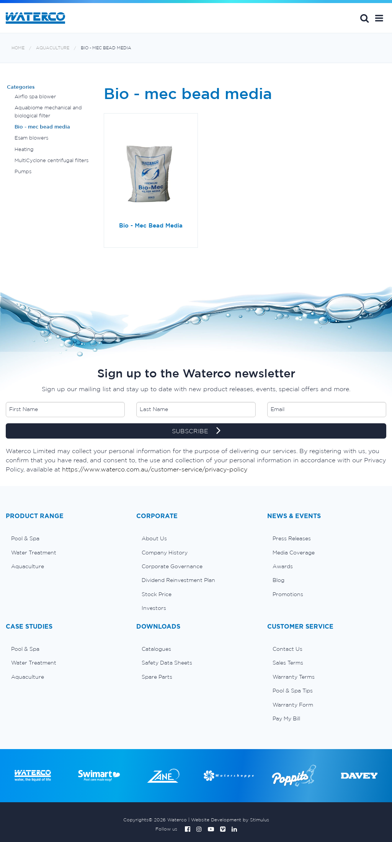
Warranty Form (293, 705)
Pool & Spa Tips (293, 691)
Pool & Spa (25, 538)
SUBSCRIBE (196, 431)
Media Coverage (294, 552)
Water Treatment (33, 552)
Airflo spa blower (35, 96)
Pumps (23, 171)
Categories (21, 87)
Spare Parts (157, 677)
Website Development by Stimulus (230, 819)
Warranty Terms (294, 677)
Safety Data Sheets (167, 663)
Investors (154, 608)
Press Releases (292, 538)
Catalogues (156, 649)
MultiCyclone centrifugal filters (51, 160)
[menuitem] (65, 538)
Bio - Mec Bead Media (151, 225)
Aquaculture (52, 48)
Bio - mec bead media (106, 48)
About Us (154, 538)
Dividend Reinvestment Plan (178, 580)
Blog (278, 580)
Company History (165, 552)
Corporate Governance (172, 566)
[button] (379, 18)
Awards (283, 566)
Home (17, 48)
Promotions (288, 594)
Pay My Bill (286, 718)
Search (364, 18)
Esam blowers (31, 138)
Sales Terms (288, 663)
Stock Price (157, 594)
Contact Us (287, 649)
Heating (24, 149)
